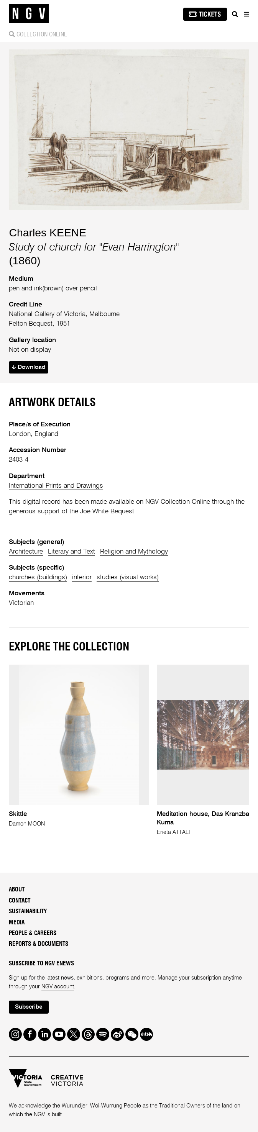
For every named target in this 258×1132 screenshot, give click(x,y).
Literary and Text (71, 552)
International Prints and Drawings (56, 486)
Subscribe (29, 1007)
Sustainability (28, 911)
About (17, 890)
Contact (19, 901)
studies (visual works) (128, 577)
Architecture (26, 552)
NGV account (57, 986)
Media (17, 923)
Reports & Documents (38, 944)
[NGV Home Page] (29, 14)
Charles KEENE (47, 232)
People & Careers (32, 933)
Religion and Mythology (134, 552)
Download (28, 367)
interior (82, 577)
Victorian (21, 603)
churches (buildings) (38, 577)
